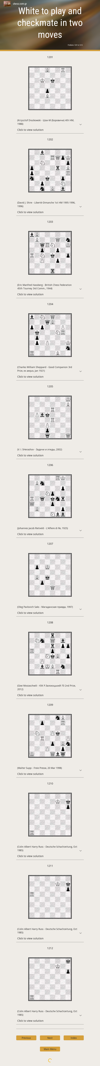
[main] (50, 22)
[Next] (50, 1038)
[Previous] (26, 1038)
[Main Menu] (50, 1049)
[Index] (74, 1038)
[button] (80, 125)
